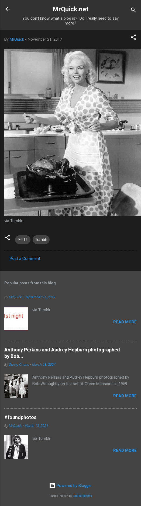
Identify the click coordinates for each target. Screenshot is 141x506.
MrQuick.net (70, 9)
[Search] (133, 11)
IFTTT (23, 239)
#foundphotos (20, 417)
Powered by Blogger (70, 485)
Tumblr (41, 239)
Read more (125, 322)
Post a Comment (25, 258)
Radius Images (82, 496)
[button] (133, 38)
